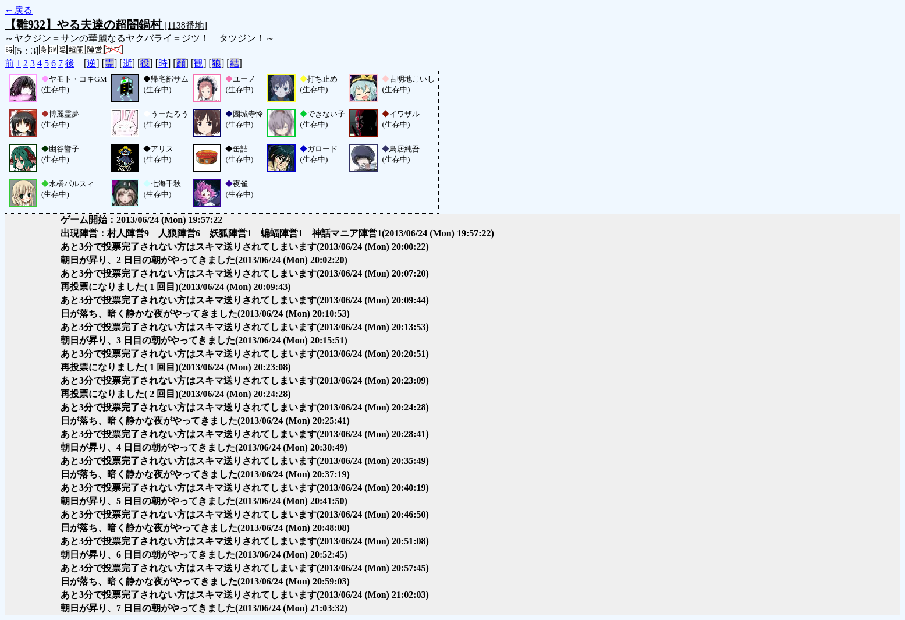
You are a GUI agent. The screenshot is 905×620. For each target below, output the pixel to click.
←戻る (19, 10)
